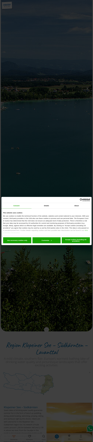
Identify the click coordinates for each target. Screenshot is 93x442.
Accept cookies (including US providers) (75, 240)
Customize (47, 240)
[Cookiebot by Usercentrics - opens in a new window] (81, 199)
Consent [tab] (16, 205)
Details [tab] (46, 205)
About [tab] (76, 205)
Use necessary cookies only (17, 240)
